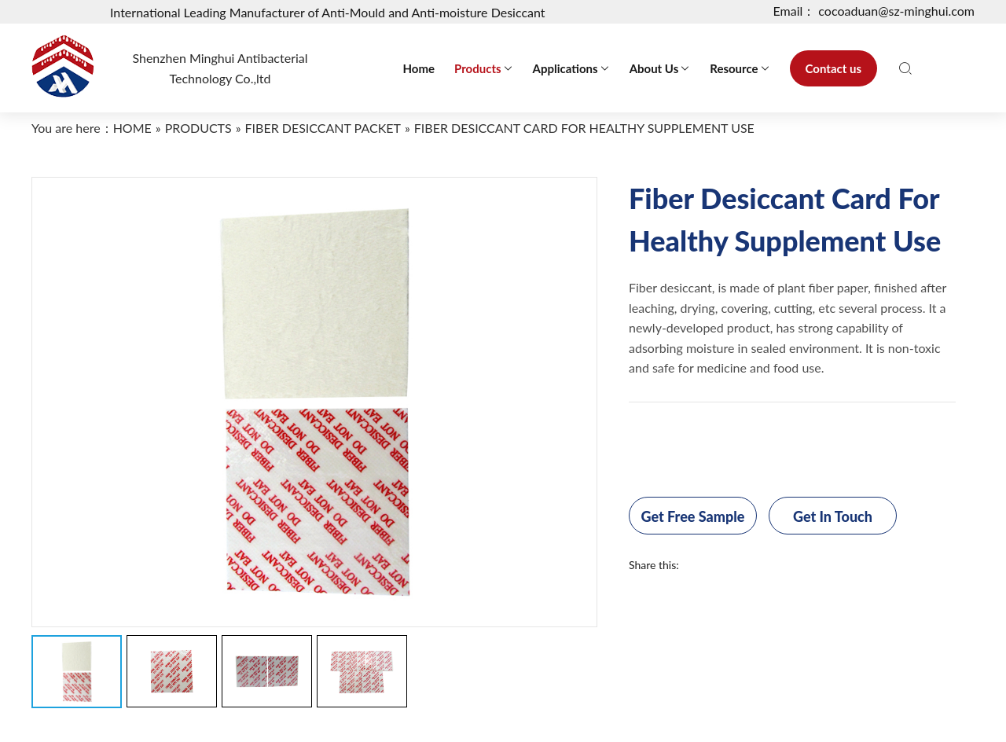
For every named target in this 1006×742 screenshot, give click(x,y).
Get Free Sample (693, 516)
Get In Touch (832, 516)
